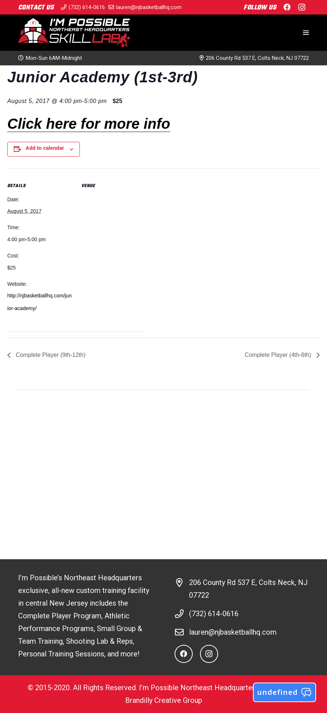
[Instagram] (209, 654)
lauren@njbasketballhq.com (233, 632)
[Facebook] (184, 654)
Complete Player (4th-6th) (279, 355)
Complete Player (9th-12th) (50, 355)
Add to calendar (45, 148)
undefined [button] (284, 692)
